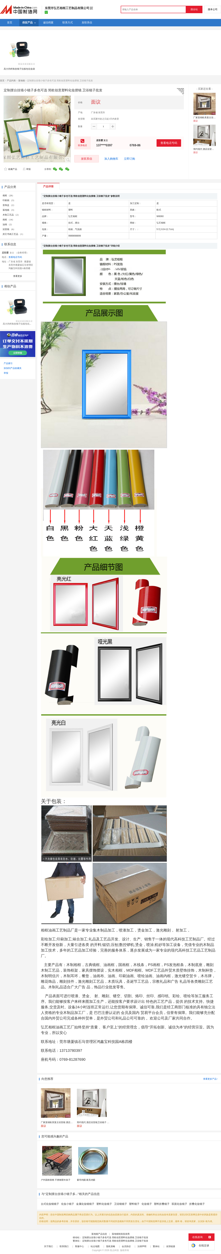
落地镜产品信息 (99, 1234)
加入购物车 (111, 158)
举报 (27, 169)
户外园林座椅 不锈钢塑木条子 (55, 1180)
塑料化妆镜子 (104, 1204)
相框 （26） (8, 195)
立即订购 (129, 158)
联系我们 (64, 1246)
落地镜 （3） (9, 210)
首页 (2, 80)
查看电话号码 (168, 142)
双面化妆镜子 (179, 1204)
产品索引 (8, 363)
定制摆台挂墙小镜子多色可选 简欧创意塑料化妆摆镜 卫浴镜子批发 (115, 1237)
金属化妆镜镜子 (85, 1204)
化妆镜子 (147, 1204)
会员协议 (126, 1246)
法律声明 (141, 1246)
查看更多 (17, 276)
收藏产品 (10, 169)
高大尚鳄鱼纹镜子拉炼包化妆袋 (19, 69)
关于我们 (48, 1246)
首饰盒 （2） (9, 205)
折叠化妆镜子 (197, 1204)
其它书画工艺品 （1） (13, 234)
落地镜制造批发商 (121, 1234)
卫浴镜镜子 (120, 1204)
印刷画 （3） (9, 200)
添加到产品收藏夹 (13, 368)
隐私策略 (110, 1246)
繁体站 (156, 1246)
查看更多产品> (210, 1079)
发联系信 (86, 158)
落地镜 (21, 80)
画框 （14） (8, 219)
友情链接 (170, 1246)
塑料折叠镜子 (162, 1204)
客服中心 (79, 1246)
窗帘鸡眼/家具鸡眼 (86, 1180)
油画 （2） (8, 224)
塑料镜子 (134, 1204)
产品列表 (11, 80)
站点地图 (95, 1246)
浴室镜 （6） (9, 229)
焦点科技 (114, 1250)
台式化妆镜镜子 (50, 1204)
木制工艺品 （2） (11, 215)
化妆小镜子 (67, 1204)
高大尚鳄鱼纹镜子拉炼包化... (17, 324)
